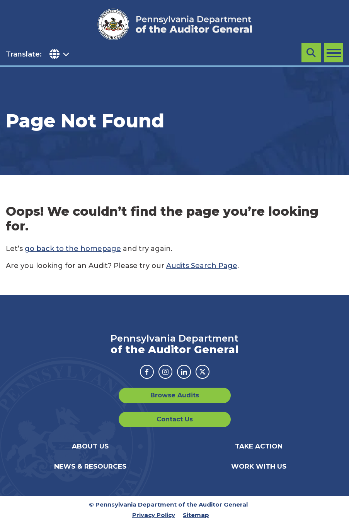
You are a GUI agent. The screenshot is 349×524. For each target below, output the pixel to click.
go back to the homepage (73, 248)
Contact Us (175, 419)
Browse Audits (174, 395)
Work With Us (258, 466)
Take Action (259, 446)
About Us (90, 446)
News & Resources (90, 466)
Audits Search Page (201, 265)
